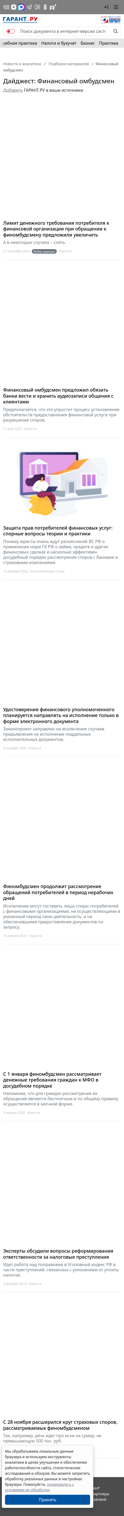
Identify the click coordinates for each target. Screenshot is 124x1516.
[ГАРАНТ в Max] (21, 7)
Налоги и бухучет (58, 43)
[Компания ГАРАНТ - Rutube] (53, 7)
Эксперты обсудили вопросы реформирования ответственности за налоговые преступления (58, 1254)
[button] (106, 7)
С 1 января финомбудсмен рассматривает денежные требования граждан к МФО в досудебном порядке (52, 1080)
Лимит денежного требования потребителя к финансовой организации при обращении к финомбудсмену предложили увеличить (56, 229)
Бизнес (88, 43)
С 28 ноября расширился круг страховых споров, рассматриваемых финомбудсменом (60, 1425)
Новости (65, 251)
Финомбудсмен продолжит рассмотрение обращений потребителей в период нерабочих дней (58, 892)
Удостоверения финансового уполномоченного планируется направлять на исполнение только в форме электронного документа (60, 715)
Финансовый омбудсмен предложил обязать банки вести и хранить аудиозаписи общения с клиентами (58, 396)
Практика (108, 43)
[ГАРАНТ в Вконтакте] (6, 7)
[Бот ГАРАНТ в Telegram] (37, 7)
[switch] (11, 31)
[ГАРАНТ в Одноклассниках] (45, 7)
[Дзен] (13, 7)
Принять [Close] (47, 1500)
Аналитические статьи (47, 571)
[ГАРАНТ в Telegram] (29, 7)
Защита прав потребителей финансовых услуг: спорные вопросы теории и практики (58, 531)
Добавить (13, 90)
